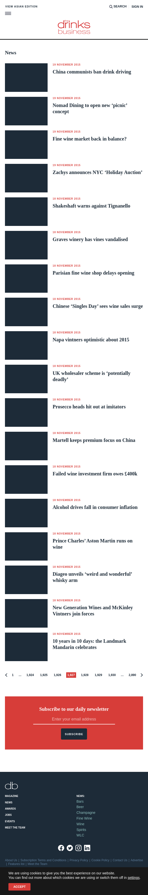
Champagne (86, 813)
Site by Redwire (15, 883)
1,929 (98, 675)
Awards (10, 808)
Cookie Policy (100, 860)
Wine (81, 824)
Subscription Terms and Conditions (43, 860)
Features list (16, 864)
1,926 (57, 675)
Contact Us (120, 860)
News (8, 802)
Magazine (11, 796)
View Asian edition (21, 6)
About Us (11, 860)
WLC (80, 835)
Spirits (81, 830)
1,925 (44, 675)
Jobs (8, 815)
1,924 (30, 675)
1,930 (112, 675)
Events (10, 821)
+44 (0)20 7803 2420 (37, 876)
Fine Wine (84, 818)
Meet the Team (15, 827)
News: (81, 796)
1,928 (85, 675)
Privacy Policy (79, 860)
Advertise (137, 860)
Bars (80, 801)
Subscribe (74, 734)
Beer (80, 807)
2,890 (132, 675)
